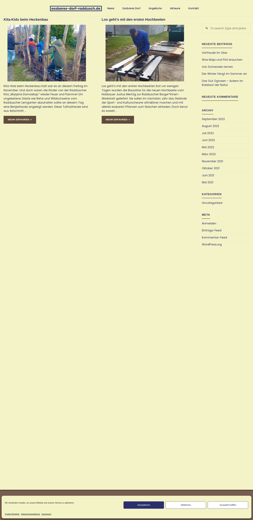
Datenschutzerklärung (30, 514)
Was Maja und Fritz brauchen (222, 60)
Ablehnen (186, 504)
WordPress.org (212, 244)
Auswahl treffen (227, 504)
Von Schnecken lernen (217, 67)
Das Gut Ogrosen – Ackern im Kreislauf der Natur (222, 83)
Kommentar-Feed (214, 237)
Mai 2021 (207, 182)
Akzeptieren (143, 504)
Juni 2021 (208, 175)
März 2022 (209, 154)
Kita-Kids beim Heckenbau (26, 19)
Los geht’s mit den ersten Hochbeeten (133, 19)
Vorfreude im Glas (214, 53)
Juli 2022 (208, 133)
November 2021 (212, 161)
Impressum (46, 514)
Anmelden (209, 223)
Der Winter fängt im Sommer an (224, 74)
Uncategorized (212, 203)
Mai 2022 (208, 147)
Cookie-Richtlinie (12, 514)
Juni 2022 (208, 140)
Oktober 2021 (210, 168)
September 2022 (213, 119)
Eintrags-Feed (211, 230)
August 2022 (210, 126)
